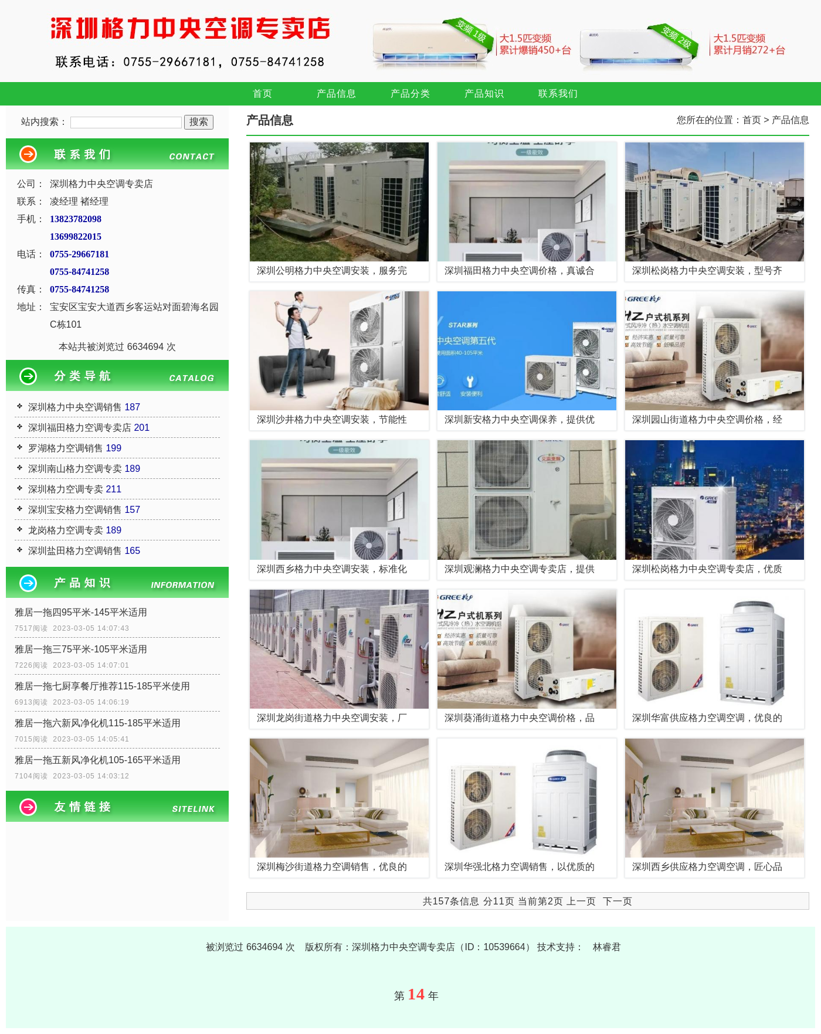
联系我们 (558, 93)
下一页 (618, 901)
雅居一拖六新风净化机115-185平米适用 (98, 723)
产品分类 (410, 93)
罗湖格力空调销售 (65, 448)
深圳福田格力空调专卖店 (79, 428)
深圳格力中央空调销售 (75, 407)
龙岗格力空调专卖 (65, 530)
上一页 (581, 901)
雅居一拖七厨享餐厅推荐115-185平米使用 (102, 686)
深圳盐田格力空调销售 (75, 551)
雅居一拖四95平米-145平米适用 (81, 612)
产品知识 (484, 93)
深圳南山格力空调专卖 (75, 469)
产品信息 (337, 93)
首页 (263, 93)
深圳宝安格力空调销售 (75, 510)
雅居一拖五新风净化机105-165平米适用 (98, 760)
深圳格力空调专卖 (65, 489)
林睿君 (607, 947)
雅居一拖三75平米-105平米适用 (81, 649)
